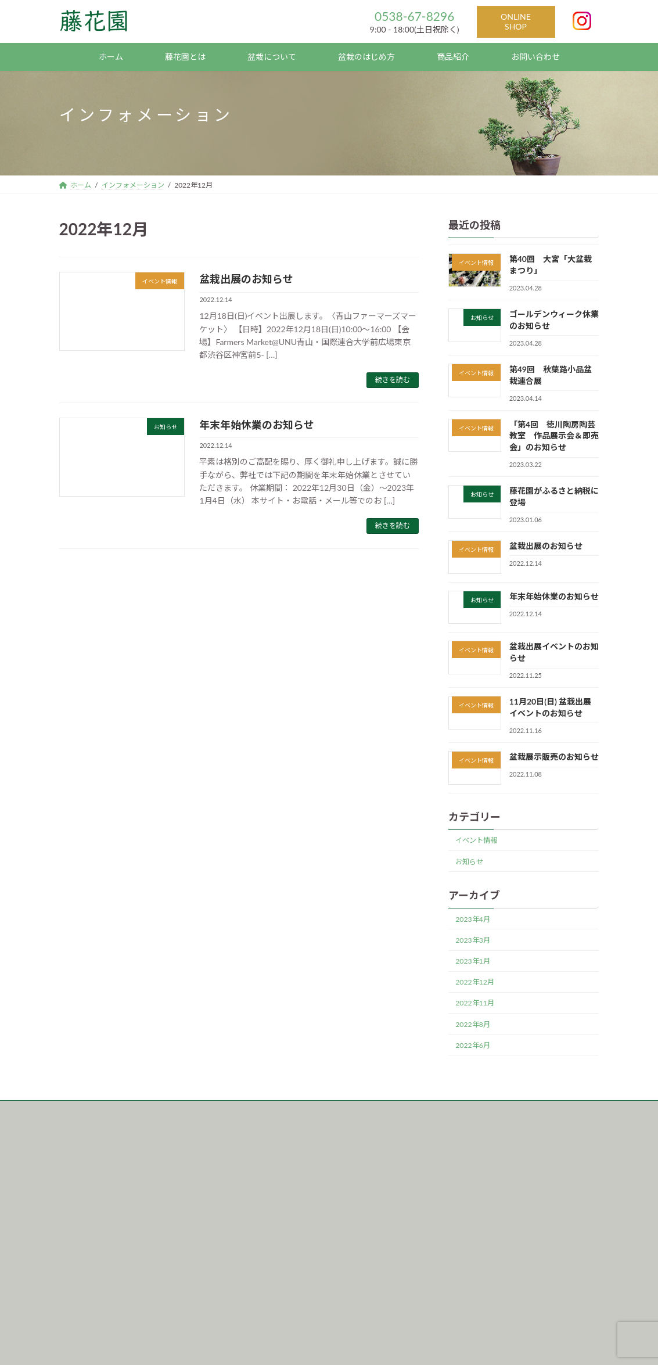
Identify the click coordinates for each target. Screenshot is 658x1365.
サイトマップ (312, 1111)
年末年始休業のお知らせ (256, 424)
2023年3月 (473, 940)
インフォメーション (93, 1111)
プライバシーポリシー (233, 1111)
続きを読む (392, 379)
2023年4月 (473, 919)
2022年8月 (473, 1023)
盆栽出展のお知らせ (246, 278)
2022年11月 (475, 1002)
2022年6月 (473, 1045)
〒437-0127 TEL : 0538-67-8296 (122, 1209)
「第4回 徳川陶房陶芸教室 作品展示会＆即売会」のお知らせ (554, 435)
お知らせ (470, 861)
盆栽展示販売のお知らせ (554, 756)
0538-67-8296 (414, 16)
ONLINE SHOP (516, 21)
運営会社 (161, 1111)
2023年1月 (473, 961)
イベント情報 (477, 840)
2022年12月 (475, 982)
